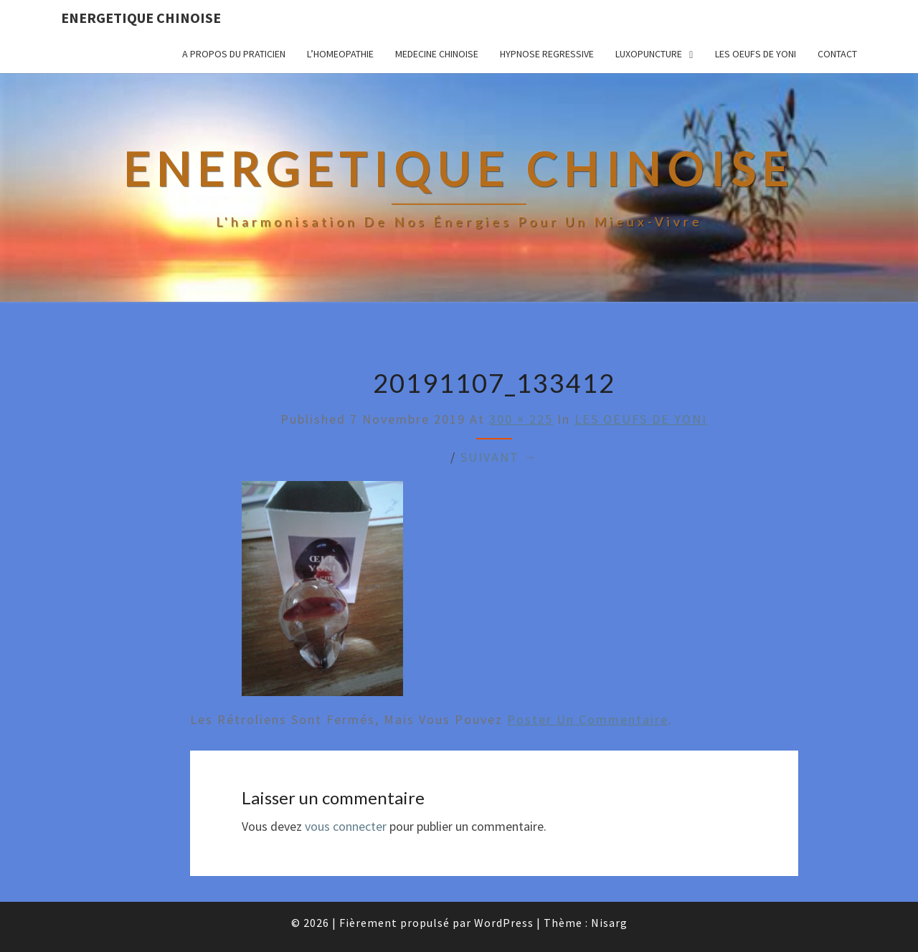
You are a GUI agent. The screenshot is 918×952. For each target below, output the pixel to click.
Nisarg (609, 922)
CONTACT (837, 53)
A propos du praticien (233, 53)
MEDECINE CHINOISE (436, 53)
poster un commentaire (587, 719)
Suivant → (499, 457)
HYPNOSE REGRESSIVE (547, 53)
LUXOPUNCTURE (648, 53)
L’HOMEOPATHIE (340, 53)
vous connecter (346, 826)
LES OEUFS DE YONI (755, 53)
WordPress (504, 922)
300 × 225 (521, 419)
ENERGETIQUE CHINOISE (141, 18)
